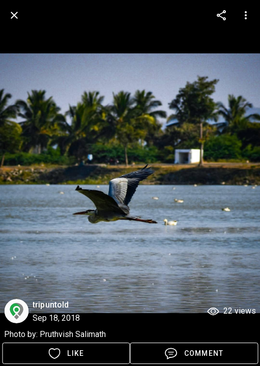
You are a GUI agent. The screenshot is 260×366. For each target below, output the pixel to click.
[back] (14, 15)
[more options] (221, 15)
